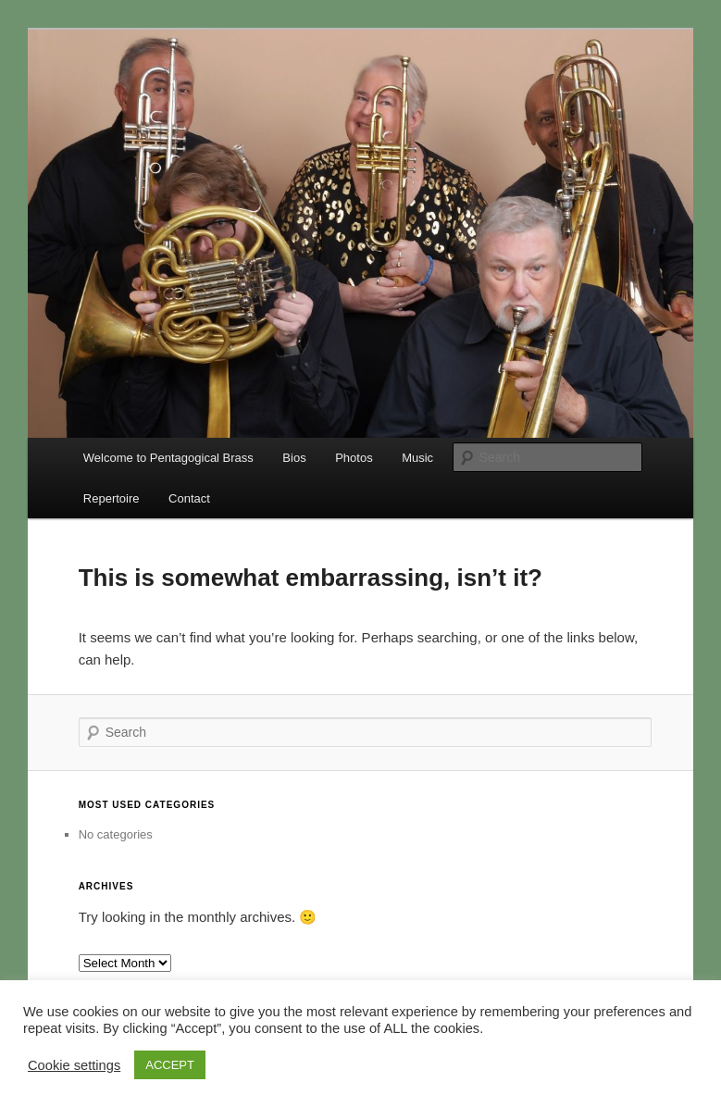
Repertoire (111, 498)
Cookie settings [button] (74, 1065)
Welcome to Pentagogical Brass (168, 458)
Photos (353, 458)
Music (417, 458)
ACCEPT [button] (169, 1065)
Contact (189, 498)
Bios (293, 458)
